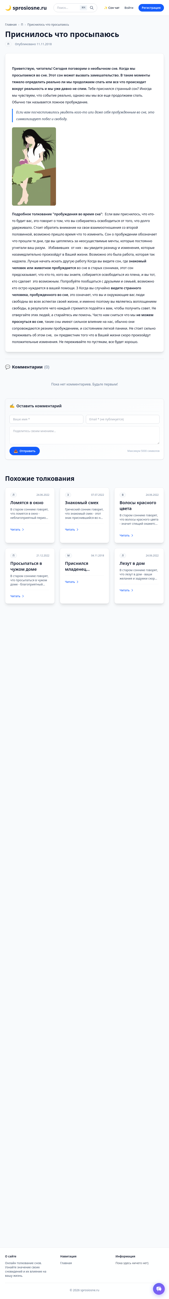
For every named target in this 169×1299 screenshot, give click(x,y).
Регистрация (151, 8)
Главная (11, 24)
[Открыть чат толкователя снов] (159, 1289)
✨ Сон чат (111, 8)
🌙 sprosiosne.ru (26, 7)
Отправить (25, 451)
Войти (129, 8)
